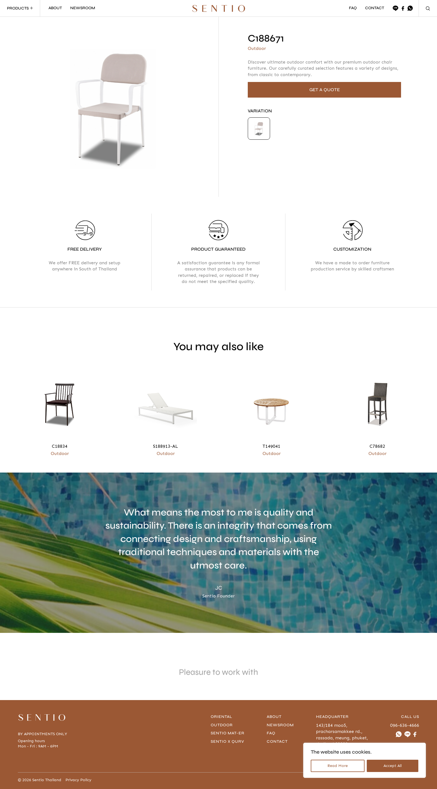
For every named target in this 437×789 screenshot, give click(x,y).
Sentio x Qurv (227, 741)
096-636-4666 (404, 725)
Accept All (392, 765)
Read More (337, 765)
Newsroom (280, 725)
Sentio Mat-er (227, 733)
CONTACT (374, 8)
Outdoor (222, 725)
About (274, 716)
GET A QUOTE (324, 89)
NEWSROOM (82, 8)
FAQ (353, 8)
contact (277, 741)
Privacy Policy (78, 780)
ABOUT (55, 8)
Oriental (221, 716)
